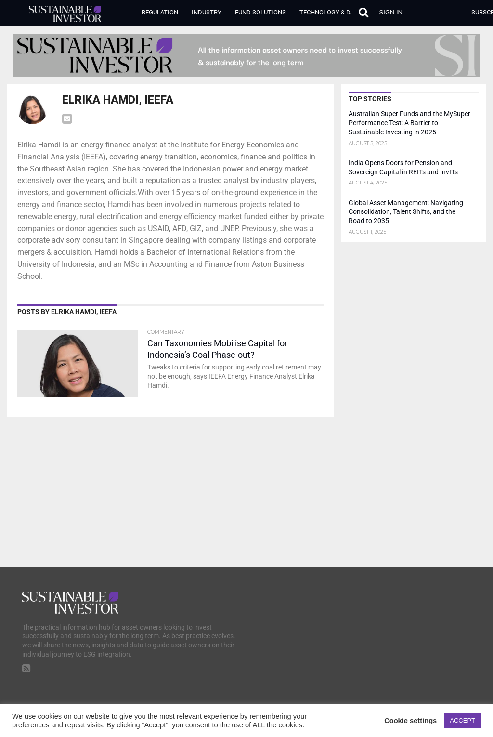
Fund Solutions (260, 12)
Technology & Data (330, 12)
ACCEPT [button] (462, 720)
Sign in (390, 12)
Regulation (160, 12)
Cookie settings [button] (410, 720)
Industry (206, 12)
